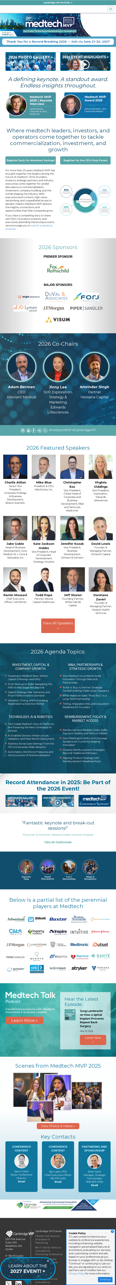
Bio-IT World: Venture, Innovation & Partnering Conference (49, 1251)
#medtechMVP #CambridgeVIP (72, 433)
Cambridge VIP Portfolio (56, 2)
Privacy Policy (77, 1273)
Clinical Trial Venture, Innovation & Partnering (47, 1239)
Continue (105, 1279)
